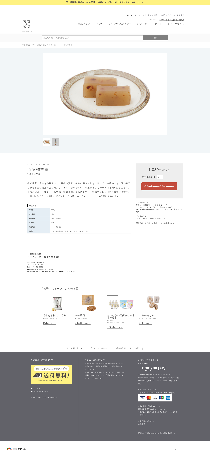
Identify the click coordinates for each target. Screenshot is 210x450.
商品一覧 (144, 18)
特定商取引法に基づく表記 (127, 337)
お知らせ (160, 18)
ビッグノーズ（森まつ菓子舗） (39, 152)
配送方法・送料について (145, 211)
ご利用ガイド (169, 9)
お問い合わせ (76, 337)
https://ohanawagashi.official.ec (40, 257)
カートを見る (182, 9)
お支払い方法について (153, 422)
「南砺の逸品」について (88, 18)
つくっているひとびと (121, 18)
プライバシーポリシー (99, 337)
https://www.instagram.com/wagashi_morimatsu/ (55, 259)
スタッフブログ (179, 18)
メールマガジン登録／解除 (149, 9)
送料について (137, 2)
